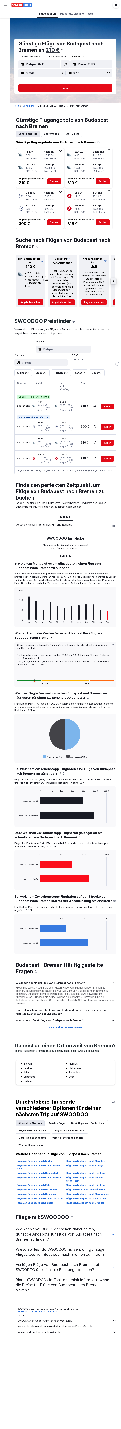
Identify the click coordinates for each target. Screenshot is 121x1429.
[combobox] (78, 56)
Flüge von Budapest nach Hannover (37, 1210)
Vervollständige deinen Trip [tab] (68, 1153)
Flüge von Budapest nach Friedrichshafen (40, 1214)
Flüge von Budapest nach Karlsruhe (87, 1214)
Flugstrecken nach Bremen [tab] (71, 1146)
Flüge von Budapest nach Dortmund (37, 1205)
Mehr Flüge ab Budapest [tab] (33, 1153)
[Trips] (5, 50)
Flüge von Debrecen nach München (86, 1205)
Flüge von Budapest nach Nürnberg (86, 1201)
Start (18, 106)
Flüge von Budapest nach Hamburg (86, 1189)
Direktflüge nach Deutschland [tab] (89, 1139)
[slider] (117, 364)
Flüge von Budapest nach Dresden (86, 1218)
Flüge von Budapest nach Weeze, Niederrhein (85, 1195)
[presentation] (63, 50)
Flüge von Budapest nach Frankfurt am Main (39, 1183)
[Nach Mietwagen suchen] (5, 28)
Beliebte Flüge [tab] (58, 1139)
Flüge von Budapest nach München (86, 1177)
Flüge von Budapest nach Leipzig (35, 1218)
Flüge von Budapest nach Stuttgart (86, 1181)
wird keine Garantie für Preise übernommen (39, 1327)
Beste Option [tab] (52, 133)
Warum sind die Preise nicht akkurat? (67, 1348)
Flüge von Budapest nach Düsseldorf (38, 1189)
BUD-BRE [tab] (66, 519)
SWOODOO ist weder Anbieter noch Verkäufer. (67, 1337)
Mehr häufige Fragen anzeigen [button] (66, 1036)
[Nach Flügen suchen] (5, 14)
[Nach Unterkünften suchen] (5, 21)
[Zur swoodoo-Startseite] (21, 5)
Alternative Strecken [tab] (31, 1139)
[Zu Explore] (5, 41)
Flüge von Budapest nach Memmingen (88, 1210)
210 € (54, 50)
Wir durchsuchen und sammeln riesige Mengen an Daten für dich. (67, 1342)
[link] (31, 302)
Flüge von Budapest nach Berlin (35, 1177)
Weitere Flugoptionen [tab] (32, 1161)
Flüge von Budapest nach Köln (34, 1201)
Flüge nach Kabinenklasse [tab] (34, 1146)
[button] (5, 4)
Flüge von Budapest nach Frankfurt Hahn (40, 1193)
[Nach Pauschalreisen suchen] (5, 34)
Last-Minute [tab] (73, 133)
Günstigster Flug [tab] (29, 133)
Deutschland (29, 106)
